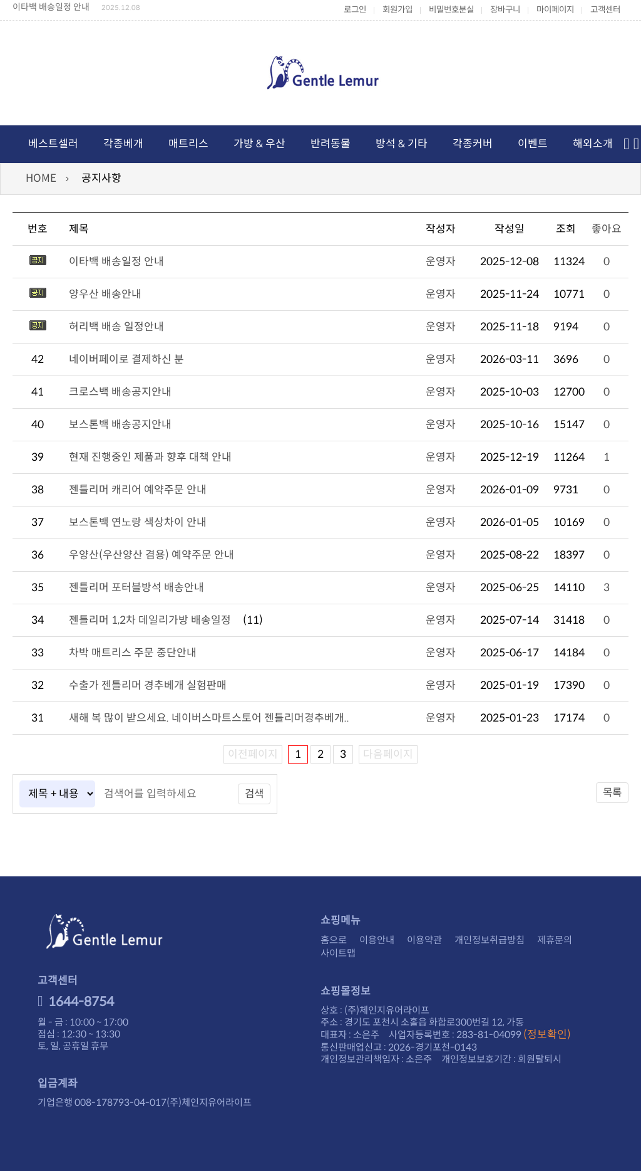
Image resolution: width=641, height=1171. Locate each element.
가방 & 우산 (259, 143)
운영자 (441, 261)
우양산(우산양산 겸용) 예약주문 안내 (151, 555)
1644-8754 (76, 1002)
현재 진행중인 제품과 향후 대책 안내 (150, 457)
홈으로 (333, 940)
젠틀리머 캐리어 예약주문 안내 (138, 489)
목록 (612, 792)
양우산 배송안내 (105, 294)
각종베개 (123, 143)
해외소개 (593, 143)
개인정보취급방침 (489, 940)
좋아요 (607, 229)
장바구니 (505, 9)
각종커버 (473, 143)
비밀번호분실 (451, 9)
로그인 (355, 9)
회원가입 (397, 9)
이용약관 (424, 940)
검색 (255, 794)
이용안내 (376, 940)
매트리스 (188, 143)
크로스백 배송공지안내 (120, 392)
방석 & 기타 (402, 143)
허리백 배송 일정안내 (116, 326)
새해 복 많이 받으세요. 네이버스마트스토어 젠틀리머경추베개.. (209, 718)
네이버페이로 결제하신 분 (126, 359)
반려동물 (330, 143)
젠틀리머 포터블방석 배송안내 (136, 587)
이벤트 (533, 143)
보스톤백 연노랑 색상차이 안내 (138, 522)
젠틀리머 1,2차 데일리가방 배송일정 (150, 620)
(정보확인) (547, 1034)
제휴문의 (554, 940)
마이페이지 (555, 9)
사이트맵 (338, 953)
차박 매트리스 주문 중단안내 (133, 652)
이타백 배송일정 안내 (51, 7)
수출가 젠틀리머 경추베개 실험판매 (148, 685)
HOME (41, 178)
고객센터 (605, 9)
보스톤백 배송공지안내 (120, 424)
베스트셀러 (53, 143)
